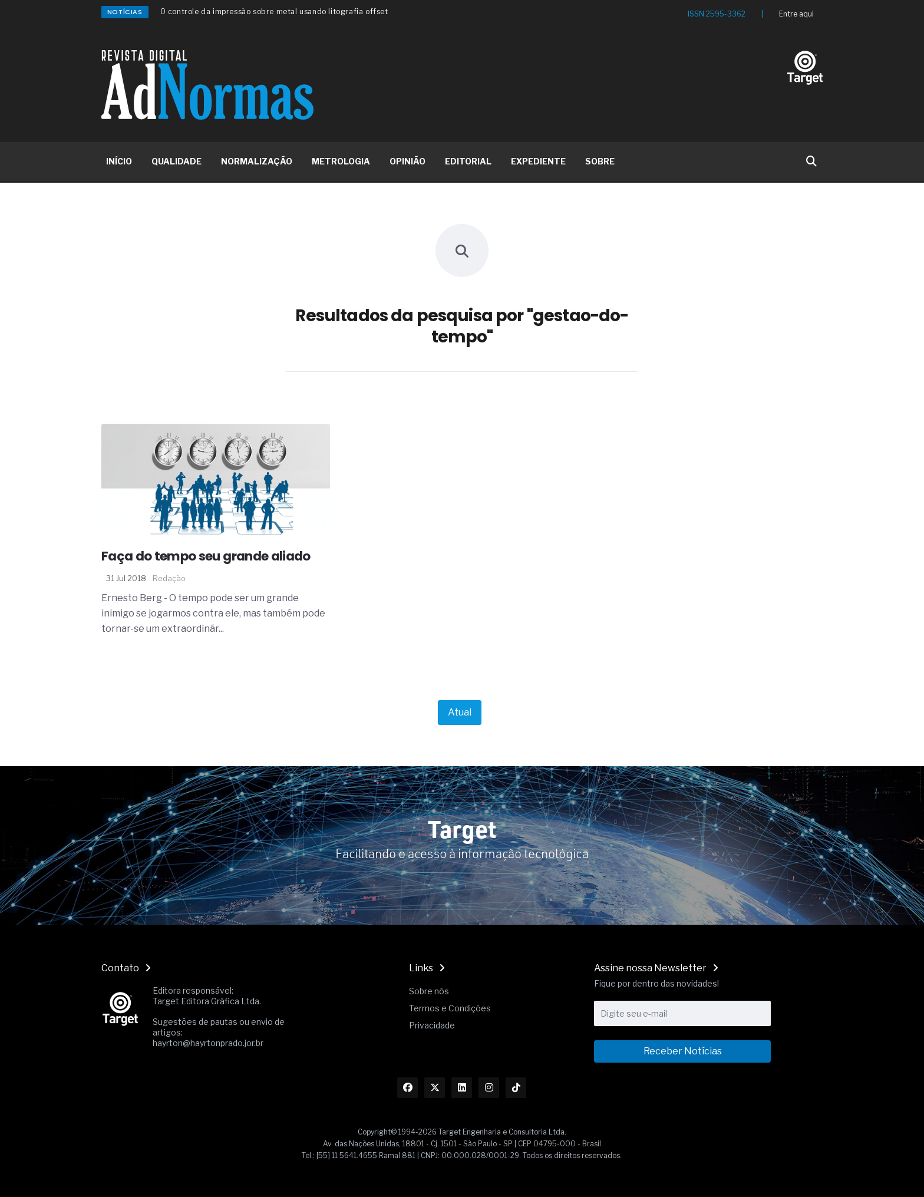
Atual (459, 712)
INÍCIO (119, 161)
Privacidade (432, 1025)
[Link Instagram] (488, 1087)
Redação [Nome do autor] (169, 578)
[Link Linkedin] (461, 1087)
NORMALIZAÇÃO (256, 161)
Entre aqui (796, 13)
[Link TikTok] (516, 1087)
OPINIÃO (407, 161)
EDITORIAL (468, 161)
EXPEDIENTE (538, 161)
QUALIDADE (176, 161)
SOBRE (600, 161)
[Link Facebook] (407, 1087)
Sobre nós (429, 991)
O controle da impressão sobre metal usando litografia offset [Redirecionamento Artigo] (274, 11)
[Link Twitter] (434, 1087)
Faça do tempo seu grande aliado (206, 556)
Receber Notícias (683, 1051)
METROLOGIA (341, 161)
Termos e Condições (450, 1008)
